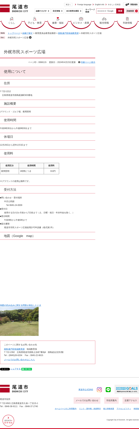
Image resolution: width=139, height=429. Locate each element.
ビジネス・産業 (81, 23)
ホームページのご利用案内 (65, 409)
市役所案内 (111, 400)
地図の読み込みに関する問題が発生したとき (20, 305)
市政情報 (127, 23)
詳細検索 (130, 11)
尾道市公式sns (86, 389)
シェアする (15, 369)
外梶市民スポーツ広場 (18, 38)
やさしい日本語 (114, 4)
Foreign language (84, 4)
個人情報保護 (108, 409)
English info (99, 4)
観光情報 (104, 23)
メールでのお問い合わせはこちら (19, 360)
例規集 (136, 409)
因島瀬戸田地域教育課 (68, 33)
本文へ (68, 5)
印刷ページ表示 (88, 62)
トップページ (14, 33)
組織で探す (27, 33)
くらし (11, 23)
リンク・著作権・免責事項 (90, 409)
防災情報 (56, 11)
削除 (30, 37)
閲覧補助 (134, 4)
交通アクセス (131, 400)
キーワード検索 (90, 10)
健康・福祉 (58, 23)
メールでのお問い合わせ (87, 400)
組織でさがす (41, 11)
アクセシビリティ (124, 409)
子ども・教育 (35, 23)
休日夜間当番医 (72, 11)
